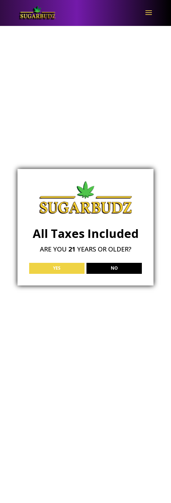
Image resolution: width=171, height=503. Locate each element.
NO (114, 268)
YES (57, 268)
